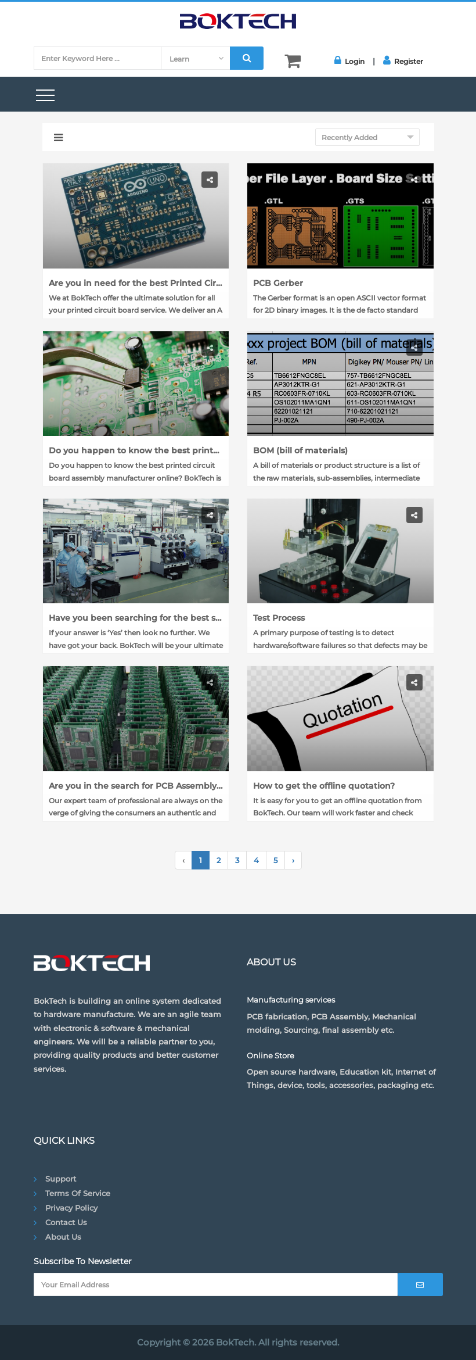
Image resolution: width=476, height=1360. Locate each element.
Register (403, 60)
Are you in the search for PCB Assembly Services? (136, 786)
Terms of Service (77, 1193)
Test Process (279, 618)
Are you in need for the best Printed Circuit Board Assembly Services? (136, 283)
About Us (63, 1236)
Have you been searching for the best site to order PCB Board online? (136, 618)
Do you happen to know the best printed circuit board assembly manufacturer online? (136, 450)
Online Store (270, 1055)
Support (60, 1178)
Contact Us (66, 1222)
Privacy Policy (71, 1207)
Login (349, 60)
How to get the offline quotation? (324, 786)
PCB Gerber (278, 283)
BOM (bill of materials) (300, 450)
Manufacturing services (291, 999)
